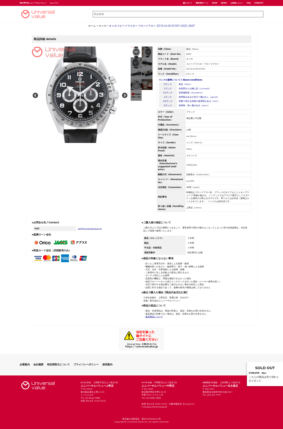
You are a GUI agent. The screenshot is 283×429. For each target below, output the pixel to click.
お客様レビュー (236, 3)
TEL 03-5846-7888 (90, 398)
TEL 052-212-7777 (212, 394)
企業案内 (25, 364)
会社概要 (38, 364)
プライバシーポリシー (86, 364)
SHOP (214, 3)
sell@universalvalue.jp (90, 228)
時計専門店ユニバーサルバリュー (33, 3)
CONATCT (258, 3)
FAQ (249, 3)
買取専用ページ (202, 3)
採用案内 (107, 364)
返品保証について (154, 316)
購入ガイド (187, 3)
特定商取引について (58, 364)
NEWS (224, 3)
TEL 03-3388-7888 (151, 398)
